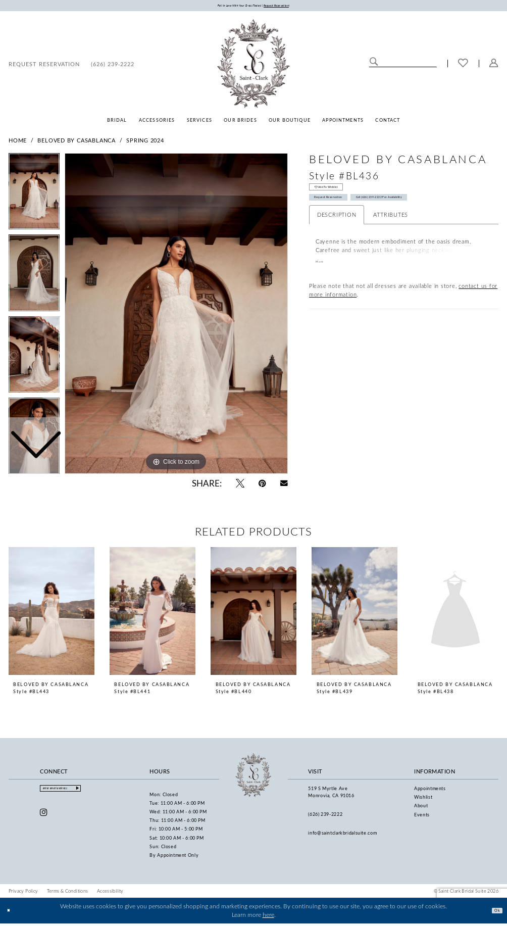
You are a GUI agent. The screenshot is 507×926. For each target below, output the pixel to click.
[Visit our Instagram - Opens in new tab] (44, 819)
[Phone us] (112, 66)
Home (18, 143)
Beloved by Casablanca (76, 143)
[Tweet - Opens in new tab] (240, 485)
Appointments (430, 791)
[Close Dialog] (12, 913)
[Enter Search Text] (402, 65)
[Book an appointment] (44, 66)
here (268, 917)
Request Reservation (342, 211)
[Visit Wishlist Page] (463, 66)
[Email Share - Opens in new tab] (284, 486)
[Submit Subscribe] (108, 793)
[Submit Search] (373, 65)
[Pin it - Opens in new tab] (262, 485)
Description (337, 231)
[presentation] (51, 614)
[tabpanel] (176, 316)
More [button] (322, 279)
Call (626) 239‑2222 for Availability (432, 211)
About (421, 808)
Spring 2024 (145, 143)
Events (422, 817)
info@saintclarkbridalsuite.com (342, 835)
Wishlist (423, 800)
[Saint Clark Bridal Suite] (253, 66)
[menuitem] (44, 66)
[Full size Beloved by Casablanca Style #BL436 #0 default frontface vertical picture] (176, 316)
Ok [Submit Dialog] (493, 913)
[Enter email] (76, 793)
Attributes (390, 231)
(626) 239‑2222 (325, 816)
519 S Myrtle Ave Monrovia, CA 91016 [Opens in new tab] (331, 794)
